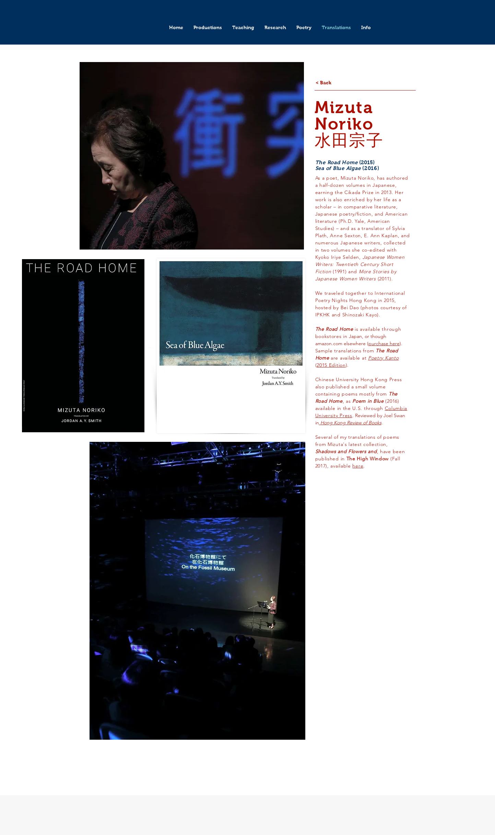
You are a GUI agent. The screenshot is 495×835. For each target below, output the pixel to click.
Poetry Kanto (383, 358)
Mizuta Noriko (344, 115)
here (357, 466)
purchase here (384, 343)
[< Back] (323, 83)
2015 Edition (331, 365)
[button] (207, 27)
